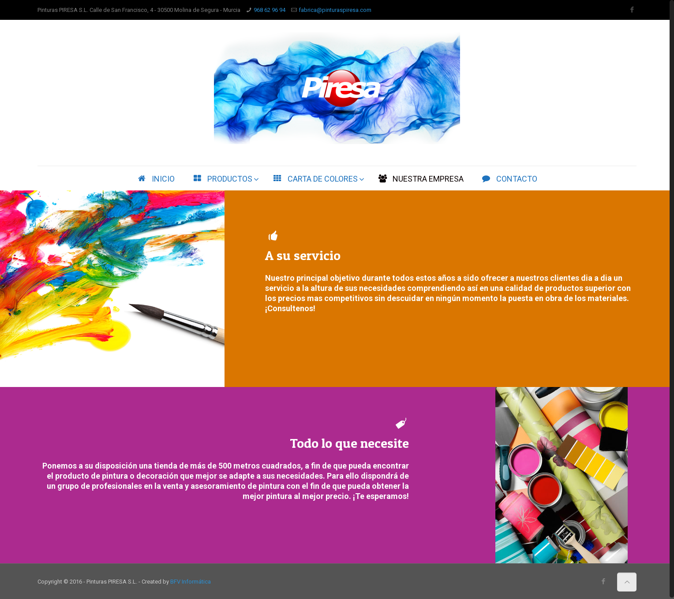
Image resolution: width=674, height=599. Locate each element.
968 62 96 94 (269, 10)
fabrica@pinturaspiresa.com (335, 10)
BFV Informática (190, 581)
